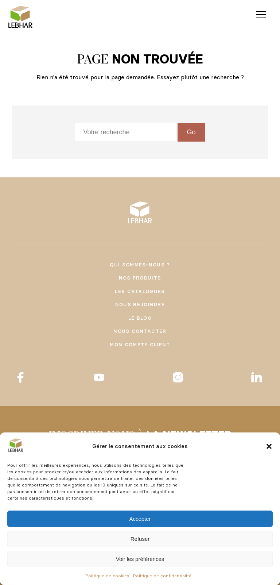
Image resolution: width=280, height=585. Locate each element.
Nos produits (140, 278)
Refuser (140, 539)
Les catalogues (140, 291)
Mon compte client (140, 344)
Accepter (140, 519)
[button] (269, 446)
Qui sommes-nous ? (140, 265)
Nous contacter (139, 331)
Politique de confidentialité (162, 575)
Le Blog (140, 318)
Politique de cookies (107, 575)
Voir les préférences (140, 559)
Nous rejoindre (140, 304)
